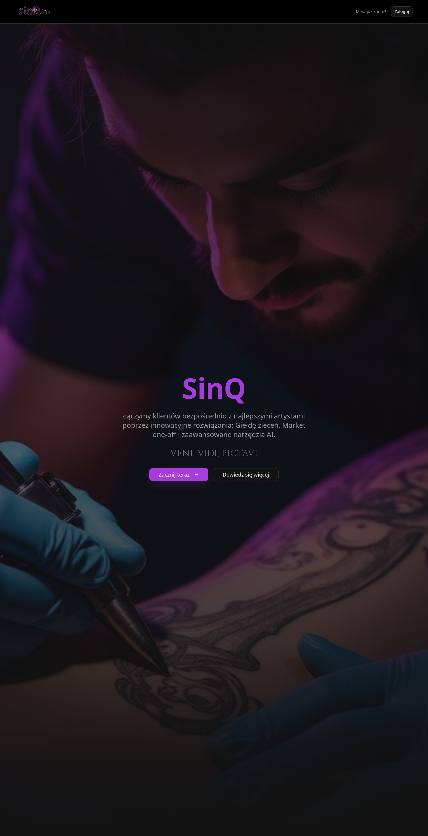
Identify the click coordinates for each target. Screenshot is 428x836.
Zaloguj (402, 11)
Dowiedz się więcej (246, 474)
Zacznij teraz (179, 474)
